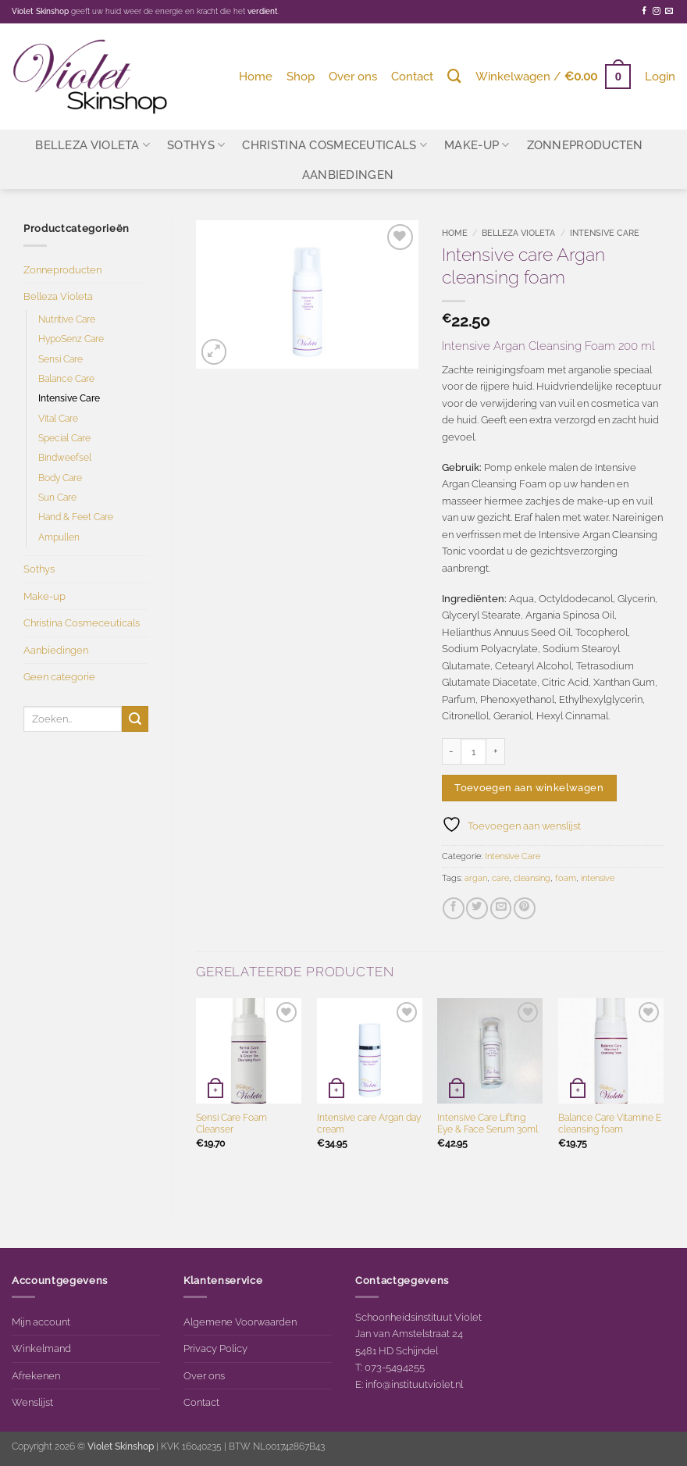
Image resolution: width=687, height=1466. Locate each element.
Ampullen (59, 537)
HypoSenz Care (71, 339)
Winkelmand (41, 1348)
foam (565, 878)
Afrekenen (36, 1375)
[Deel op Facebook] (454, 908)
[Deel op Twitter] (477, 908)
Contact (412, 76)
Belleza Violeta (92, 144)
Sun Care (57, 497)
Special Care (64, 438)
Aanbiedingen (348, 174)
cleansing (532, 878)
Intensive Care (69, 398)
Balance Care (66, 378)
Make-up (477, 144)
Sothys (196, 144)
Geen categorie (59, 676)
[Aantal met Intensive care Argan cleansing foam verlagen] (451, 751)
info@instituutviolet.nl (414, 1384)
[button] (553, 76)
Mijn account (41, 1321)
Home (255, 76)
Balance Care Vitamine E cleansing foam (609, 1124)
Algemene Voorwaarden (240, 1321)
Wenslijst (32, 1402)
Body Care (60, 478)
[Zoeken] (454, 76)
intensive (597, 878)
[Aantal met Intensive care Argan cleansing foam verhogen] (495, 751)
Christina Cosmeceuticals (334, 144)
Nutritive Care (66, 319)
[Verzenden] (135, 719)
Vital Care (58, 418)
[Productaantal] (474, 751)
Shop (301, 76)
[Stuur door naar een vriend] (501, 908)
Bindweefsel (64, 457)
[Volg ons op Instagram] (656, 11)
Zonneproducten (585, 145)
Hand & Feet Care (75, 517)
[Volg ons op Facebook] (644, 11)
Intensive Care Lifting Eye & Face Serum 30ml (487, 1124)
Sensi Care (60, 359)
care (500, 878)
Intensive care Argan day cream (369, 1124)
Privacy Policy (215, 1348)
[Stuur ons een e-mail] (669, 11)
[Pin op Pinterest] (525, 908)
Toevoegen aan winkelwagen (528, 788)
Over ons (353, 76)
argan (476, 878)
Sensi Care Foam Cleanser (231, 1124)
